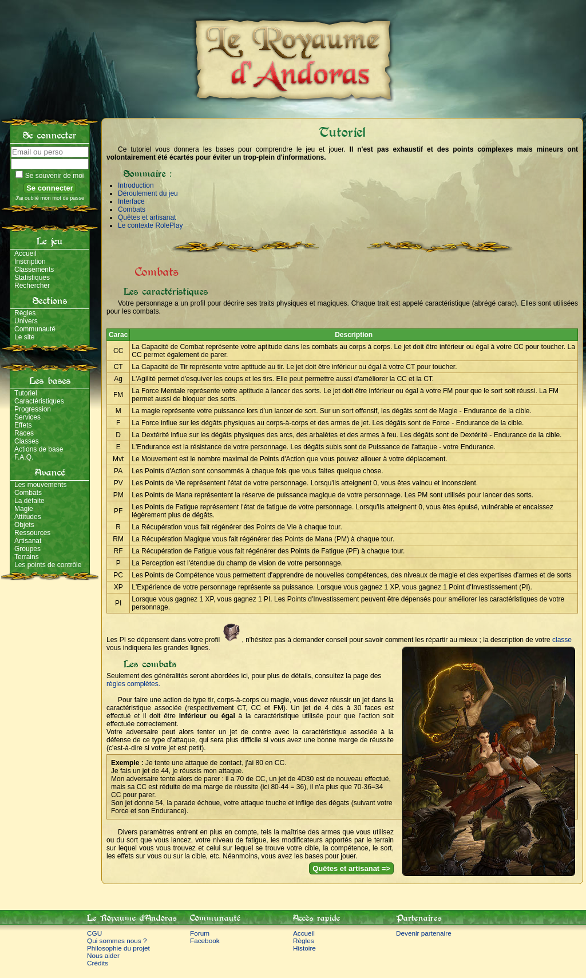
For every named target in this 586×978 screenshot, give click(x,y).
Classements (34, 270)
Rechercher (32, 286)
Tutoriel (25, 393)
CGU (94, 933)
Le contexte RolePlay (150, 225)
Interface (131, 201)
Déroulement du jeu (148, 193)
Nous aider (103, 955)
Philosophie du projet (118, 948)
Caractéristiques (39, 401)
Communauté (35, 329)
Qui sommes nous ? (117, 940)
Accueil (25, 254)
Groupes (27, 549)
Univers (26, 321)
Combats (28, 493)
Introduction (136, 185)
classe (562, 640)
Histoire (304, 948)
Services (27, 417)
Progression (32, 409)
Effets (22, 425)
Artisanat (27, 541)
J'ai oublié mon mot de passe (50, 198)
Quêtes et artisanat (147, 217)
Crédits (97, 963)
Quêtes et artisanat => (351, 868)
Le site (24, 337)
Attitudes (27, 517)
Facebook (205, 940)
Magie (23, 509)
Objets (24, 525)
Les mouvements (40, 485)
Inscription (30, 262)
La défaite (29, 501)
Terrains (26, 557)
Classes (26, 441)
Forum (199, 933)
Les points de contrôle (47, 565)
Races (24, 433)
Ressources (32, 533)
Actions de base (38, 449)
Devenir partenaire (424, 933)
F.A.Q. (23, 457)
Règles (24, 313)
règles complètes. (133, 684)
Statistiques (32, 278)
